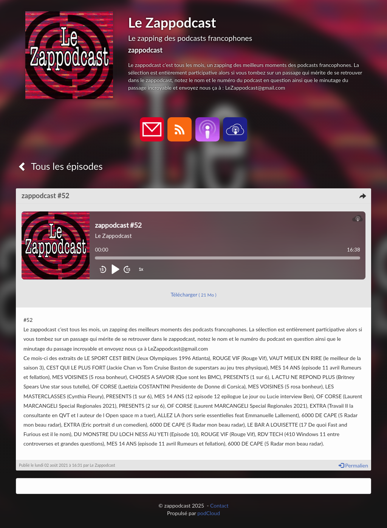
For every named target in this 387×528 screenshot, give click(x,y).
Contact (219, 505)
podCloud (208, 513)
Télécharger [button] (194, 294)
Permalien (353, 465)
